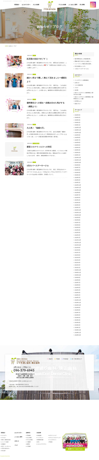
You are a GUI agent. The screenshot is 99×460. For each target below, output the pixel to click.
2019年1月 (77, 327)
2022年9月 (77, 217)
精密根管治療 (40, 439)
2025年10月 (78, 132)
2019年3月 (77, 322)
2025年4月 (77, 147)
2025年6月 (77, 142)
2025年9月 (77, 135)
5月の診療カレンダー (80, 66)
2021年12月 (78, 240)
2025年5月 (77, 145)
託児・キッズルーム (6, 446)
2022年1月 (77, 237)
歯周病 (28, 444)
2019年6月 (77, 315)
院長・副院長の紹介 (6, 439)
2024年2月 (77, 180)
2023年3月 (77, 202)
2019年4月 (77, 320)
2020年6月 (77, 285)
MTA (38, 441)
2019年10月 (78, 305)
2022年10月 (78, 215)
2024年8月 (77, 165)
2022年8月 (77, 220)
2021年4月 (77, 260)
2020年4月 (77, 290)
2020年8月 (77, 280)
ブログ (76, 87)
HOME (6, 46)
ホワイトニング (52, 435)
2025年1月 (77, 155)
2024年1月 (77, 182)
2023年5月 (77, 197)
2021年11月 (78, 242)
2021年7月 (77, 252)
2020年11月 (78, 272)
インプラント (40, 437)
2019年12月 (78, 300)
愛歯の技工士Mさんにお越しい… (83, 61)
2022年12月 (78, 210)
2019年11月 (78, 302)
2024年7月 (77, 167)
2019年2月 (77, 325)
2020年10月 (78, 275)
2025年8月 (77, 137)
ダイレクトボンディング (54, 437)
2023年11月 (78, 187)
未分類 (76, 90)
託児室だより (78, 101)
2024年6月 (77, 170)
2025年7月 (77, 140)
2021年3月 (77, 262)
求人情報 (82, 4)
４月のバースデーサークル (82, 68)
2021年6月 (77, 255)
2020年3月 (77, 292)
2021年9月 (77, 247)
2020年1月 (77, 297)
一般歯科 (29, 441)
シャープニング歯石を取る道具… (83, 63)
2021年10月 (78, 245)
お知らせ (77, 82)
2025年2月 (77, 152)
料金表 (50, 441)
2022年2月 (77, 235)
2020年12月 (78, 270)
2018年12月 (78, 330)
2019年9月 (77, 307)
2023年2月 (77, 205)
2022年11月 (78, 212)
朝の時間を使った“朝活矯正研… (83, 58)
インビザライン (52, 439)
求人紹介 (4, 450)
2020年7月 (77, 282)
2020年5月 (77, 287)
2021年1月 (77, 267)
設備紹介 (4, 444)
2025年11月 (78, 130)
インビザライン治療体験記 (82, 80)
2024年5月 (77, 172)
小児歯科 (29, 446)
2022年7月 (77, 222)
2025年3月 (77, 150)
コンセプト (4, 435)
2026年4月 (77, 117)
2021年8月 (77, 250)
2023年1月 (77, 207)
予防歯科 (29, 435)
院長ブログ (78, 103)
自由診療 (39, 435)
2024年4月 (77, 175)
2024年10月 (78, 162)
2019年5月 (77, 317)
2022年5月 (77, 227)
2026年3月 (77, 120)
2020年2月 (77, 295)
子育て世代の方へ (6, 448)
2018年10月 (78, 335)
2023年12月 (78, 185)
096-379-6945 (23, 370)
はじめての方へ (26, 4)
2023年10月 (78, 190)
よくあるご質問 (73, 4)
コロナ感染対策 (79, 85)
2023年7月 (77, 195)
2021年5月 (77, 257)
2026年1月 (77, 125)
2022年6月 (77, 225)
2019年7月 (77, 312)
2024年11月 (78, 160)
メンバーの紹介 (5, 441)
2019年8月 (77, 310)
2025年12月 (78, 127)
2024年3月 (77, 177)
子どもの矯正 (30, 439)
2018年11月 (78, 332)
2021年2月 (77, 265)
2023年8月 (77, 192)
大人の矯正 (29, 437)
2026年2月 (77, 122)
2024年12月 (78, 157)
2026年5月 (77, 115)
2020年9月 (77, 277)
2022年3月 (77, 232)
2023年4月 (77, 200)
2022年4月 (77, 230)
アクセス (4, 437)
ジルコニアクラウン (41, 444)
